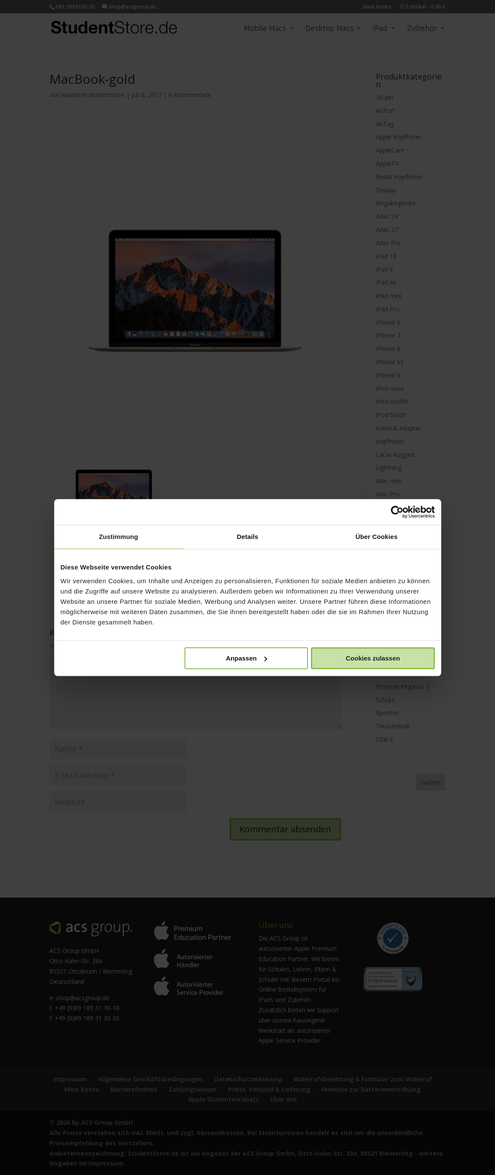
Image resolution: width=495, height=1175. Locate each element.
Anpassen (246, 658)
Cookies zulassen (373, 658)
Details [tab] (247, 536)
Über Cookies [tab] (377, 536)
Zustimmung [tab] (118, 536)
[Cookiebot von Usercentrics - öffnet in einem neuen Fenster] (397, 511)
